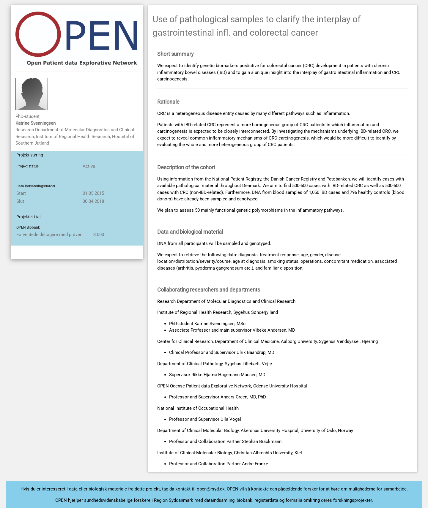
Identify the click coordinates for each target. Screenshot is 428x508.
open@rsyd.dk (211, 489)
